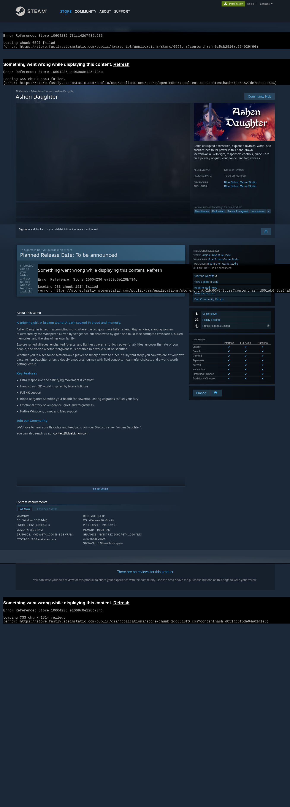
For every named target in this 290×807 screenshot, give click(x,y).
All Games (22, 96)
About (105, 11)
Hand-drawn (258, 216)
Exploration (218, 216)
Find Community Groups (209, 373)
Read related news (205, 361)
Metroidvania (202, 216)
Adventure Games (41, 96)
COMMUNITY (85, 11)
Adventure (217, 329)
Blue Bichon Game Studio (240, 187)
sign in (250, 3)
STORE (66, 11)
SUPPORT (122, 11)
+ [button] (268, 216)
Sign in (23, 234)
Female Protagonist (238, 216)
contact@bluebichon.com (70, 440)
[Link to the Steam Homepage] (35, 15)
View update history (206, 356)
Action (206, 329)
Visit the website (206, 350)
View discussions (204, 367)
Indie (228, 329)
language (265, 3)
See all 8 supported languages (210, 312)
